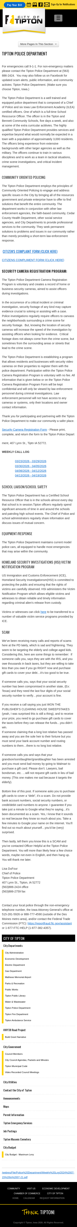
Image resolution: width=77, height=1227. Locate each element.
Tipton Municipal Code (16, 1066)
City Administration (14, 953)
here (43, 612)
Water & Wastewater (15, 1002)
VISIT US (31, 1188)
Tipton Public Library (15, 995)
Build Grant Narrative (15, 1037)
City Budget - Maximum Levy (19, 1154)
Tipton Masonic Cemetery (17, 1139)
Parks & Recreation (14, 983)
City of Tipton (13, 938)
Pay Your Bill (14, 5)
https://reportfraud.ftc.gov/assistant (50, 923)
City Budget (9, 1147)
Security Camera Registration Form (24, 429)
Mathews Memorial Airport (18, 977)
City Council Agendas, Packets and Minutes (27, 1060)
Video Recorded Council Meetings (22, 1072)
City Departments (13, 945)
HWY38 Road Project (14, 1030)
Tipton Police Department (17, 1008)
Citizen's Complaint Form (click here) (30, 251)
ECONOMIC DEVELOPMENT (56, 1188)
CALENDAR (29, 1198)
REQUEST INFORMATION (52, 1198)
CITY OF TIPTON (55, 1193)
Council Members (14, 1054)
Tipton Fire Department (16, 1014)
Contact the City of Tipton (17, 1090)
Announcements (11, 1098)
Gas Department (13, 971)
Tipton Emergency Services (17, 1123)
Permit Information (13, 1115)
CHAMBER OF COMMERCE (27, 1193)
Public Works (11, 989)
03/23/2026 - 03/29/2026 (30, 461)
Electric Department (15, 965)
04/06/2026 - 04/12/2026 (30, 470)
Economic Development (17, 959)
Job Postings (10, 1131)
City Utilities (10, 1082)
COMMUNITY (13, 1188)
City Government (12, 1047)
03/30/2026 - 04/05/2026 (30, 466)
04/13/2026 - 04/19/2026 (30, 475)
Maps (6, 1106)
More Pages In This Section (38, 44)
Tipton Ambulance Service (18, 1020)
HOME (16, 1198)
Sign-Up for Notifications (63, 4)
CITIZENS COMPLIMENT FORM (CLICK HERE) (33, 260)
